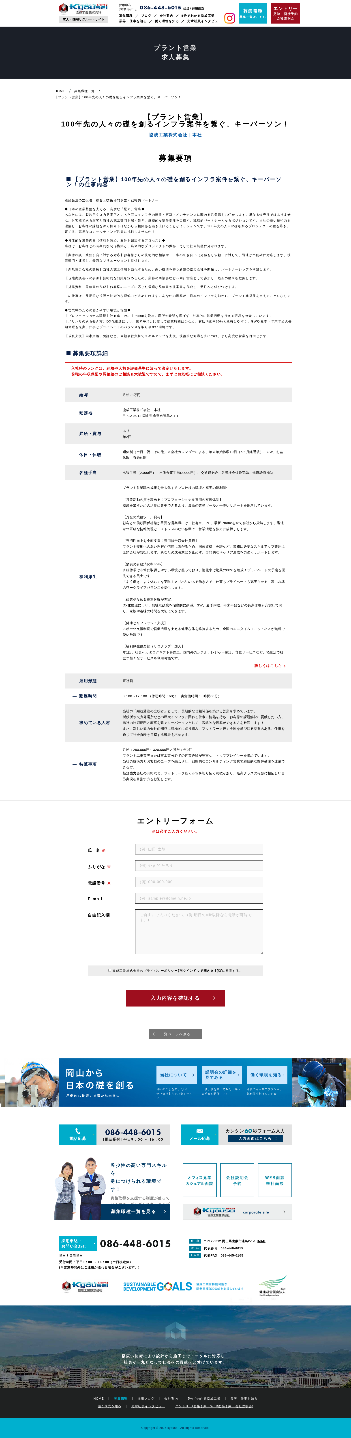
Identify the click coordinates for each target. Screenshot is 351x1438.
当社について (173, 1075)
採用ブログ (145, 1398)
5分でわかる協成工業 (198, 15)
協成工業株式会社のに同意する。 (177, 970)
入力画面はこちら (255, 1138)
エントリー (214, 1406)
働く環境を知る (167, 21)
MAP (261, 1241)
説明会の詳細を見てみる (221, 1075)
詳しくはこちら (268, 666)
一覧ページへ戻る (175, 1034)
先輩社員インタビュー (204, 21)
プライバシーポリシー (160, 970)
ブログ (146, 15)
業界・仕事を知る (133, 21)
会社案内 (166, 15)
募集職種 (126, 15)
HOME (99, 1398)
